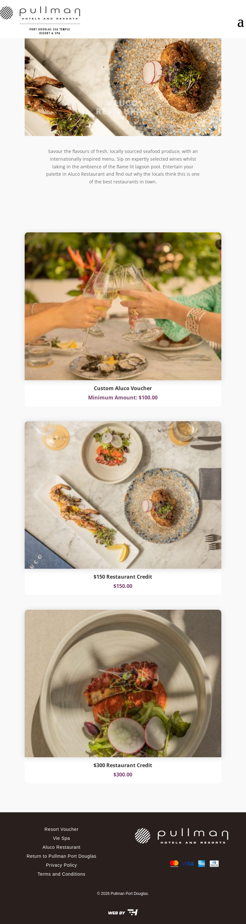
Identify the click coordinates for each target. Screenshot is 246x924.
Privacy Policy (61, 865)
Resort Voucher (61, 829)
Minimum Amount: (113, 397)
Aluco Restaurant (62, 847)
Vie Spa (61, 838)
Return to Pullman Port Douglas (61, 856)
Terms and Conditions (61, 874)
